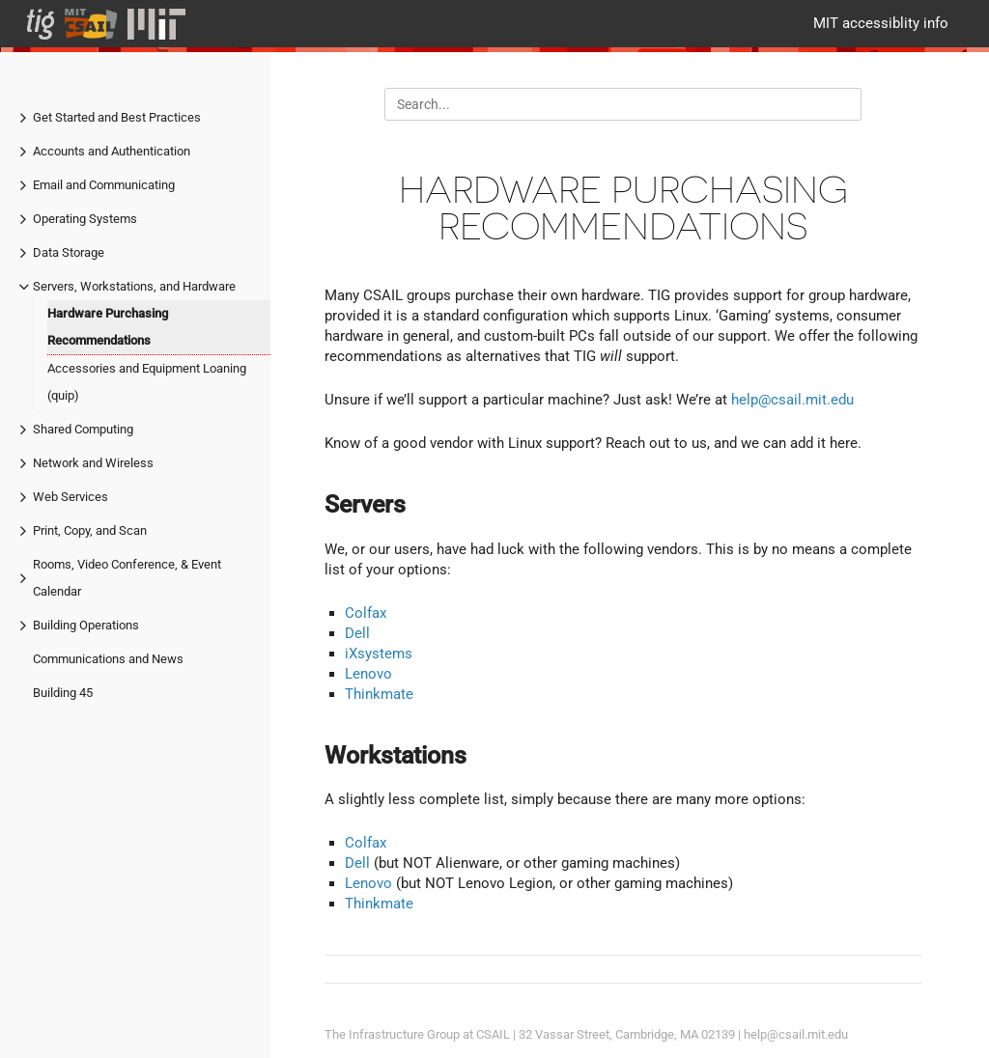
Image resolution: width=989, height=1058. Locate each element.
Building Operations (86, 625)
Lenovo (368, 673)
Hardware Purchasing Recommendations (107, 327)
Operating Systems (85, 218)
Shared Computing (83, 429)
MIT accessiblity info (880, 23)
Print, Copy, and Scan (90, 530)
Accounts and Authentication (111, 151)
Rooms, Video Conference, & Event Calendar (127, 578)
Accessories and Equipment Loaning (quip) (146, 382)
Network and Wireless (93, 463)
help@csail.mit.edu (792, 399)
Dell (357, 633)
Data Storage (68, 252)
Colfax (365, 613)
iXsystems (378, 653)
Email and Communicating (104, 185)
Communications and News (108, 659)
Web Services (70, 496)
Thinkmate (379, 694)
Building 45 (63, 692)
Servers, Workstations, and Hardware (134, 286)
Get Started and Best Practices (117, 117)
